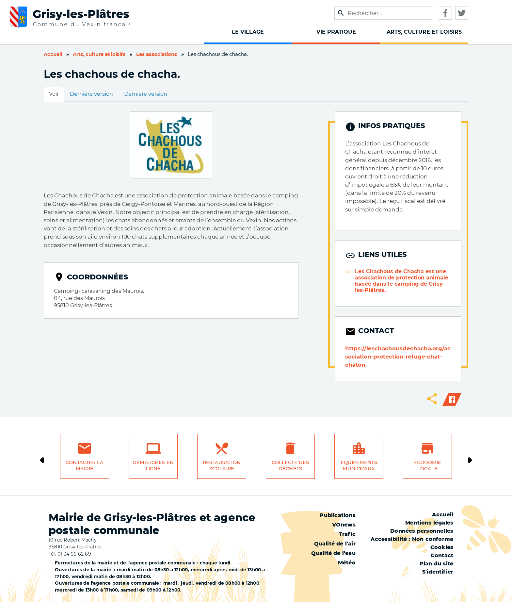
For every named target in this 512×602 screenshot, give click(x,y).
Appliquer (340, 13)
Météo (347, 563)
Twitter (461, 13)
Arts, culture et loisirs (99, 54)
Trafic (347, 534)
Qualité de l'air (335, 544)
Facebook (445, 13)
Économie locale (427, 466)
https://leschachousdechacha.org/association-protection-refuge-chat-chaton (397, 356)
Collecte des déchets (290, 466)
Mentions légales (429, 523)
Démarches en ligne (153, 466)
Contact (442, 555)
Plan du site (436, 563)
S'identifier (437, 572)
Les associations (156, 54)
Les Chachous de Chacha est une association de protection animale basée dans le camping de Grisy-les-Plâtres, (401, 280)
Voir (54, 94)
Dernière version (91, 94)
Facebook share (451, 399)
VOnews (344, 525)
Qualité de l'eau (333, 553)
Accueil (53, 54)
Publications (337, 515)
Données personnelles (421, 531)
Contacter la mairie (85, 466)
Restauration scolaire (222, 466)
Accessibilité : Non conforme (412, 539)
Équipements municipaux (359, 466)
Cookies (441, 547)
